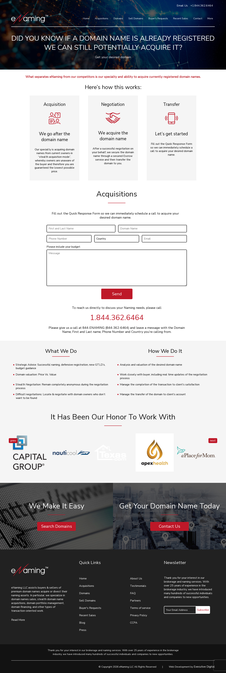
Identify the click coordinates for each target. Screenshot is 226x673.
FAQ (133, 593)
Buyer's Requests (158, 18)
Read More (18, 620)
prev (13, 441)
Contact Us (169, 526)
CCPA (133, 623)
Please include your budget (63, 247)
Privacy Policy (138, 615)
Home (86, 18)
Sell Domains (135, 18)
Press (82, 630)
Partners (135, 601)
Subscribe (203, 610)
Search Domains (56, 526)
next (213, 441)
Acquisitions (101, 18)
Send (117, 294)
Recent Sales (180, 18)
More (210, 18)
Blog (82, 623)
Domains (118, 18)
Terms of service (140, 608)
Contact (197, 18)
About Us (136, 578)
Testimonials (138, 586)
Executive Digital (204, 667)
